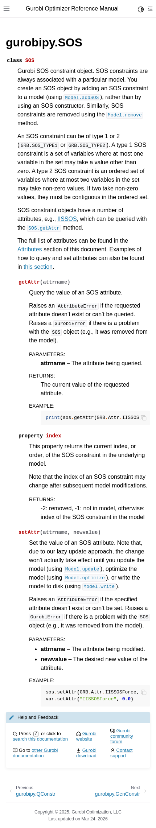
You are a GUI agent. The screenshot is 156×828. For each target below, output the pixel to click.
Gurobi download (86, 752)
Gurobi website (86, 736)
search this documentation (40, 739)
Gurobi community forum (121, 736)
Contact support (121, 752)
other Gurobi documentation (35, 752)
